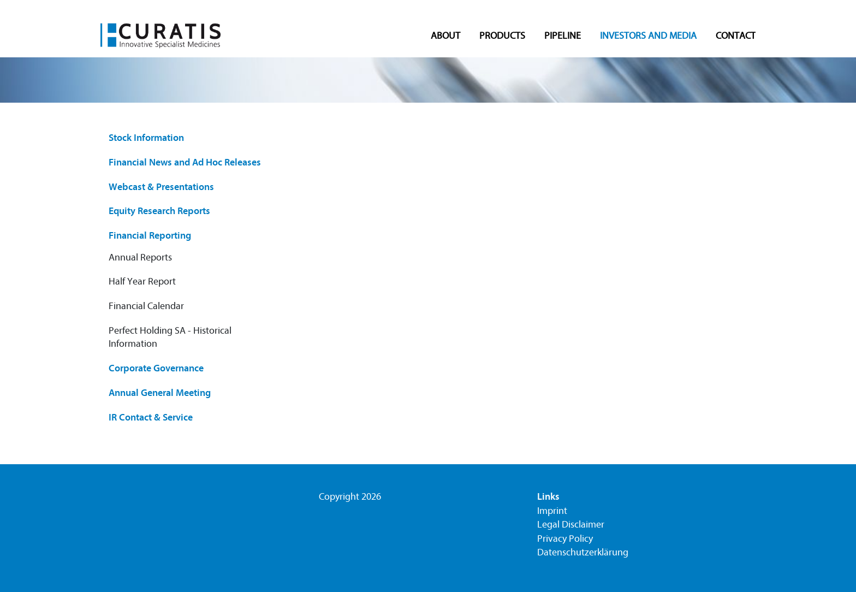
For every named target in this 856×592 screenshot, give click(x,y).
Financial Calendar (146, 306)
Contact (736, 36)
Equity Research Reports (159, 211)
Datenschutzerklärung (582, 552)
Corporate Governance (156, 368)
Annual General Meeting (160, 393)
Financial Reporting (150, 235)
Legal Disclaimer (570, 524)
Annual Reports (140, 257)
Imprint (552, 511)
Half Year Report (142, 281)
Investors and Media (648, 36)
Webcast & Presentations (161, 187)
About (445, 36)
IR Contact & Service (151, 417)
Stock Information (146, 138)
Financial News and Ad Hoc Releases (185, 162)
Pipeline (562, 36)
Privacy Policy (565, 538)
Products (502, 36)
